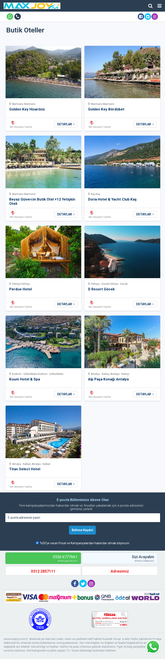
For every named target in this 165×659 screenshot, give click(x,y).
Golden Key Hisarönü (27, 109)
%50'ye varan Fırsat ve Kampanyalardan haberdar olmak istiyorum (84, 543)
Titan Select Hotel (24, 469)
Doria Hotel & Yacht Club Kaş (112, 199)
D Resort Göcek (101, 289)
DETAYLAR (66, 124)
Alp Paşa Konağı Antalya (108, 379)
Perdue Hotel (20, 289)
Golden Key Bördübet (106, 109)
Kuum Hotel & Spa (24, 379)
